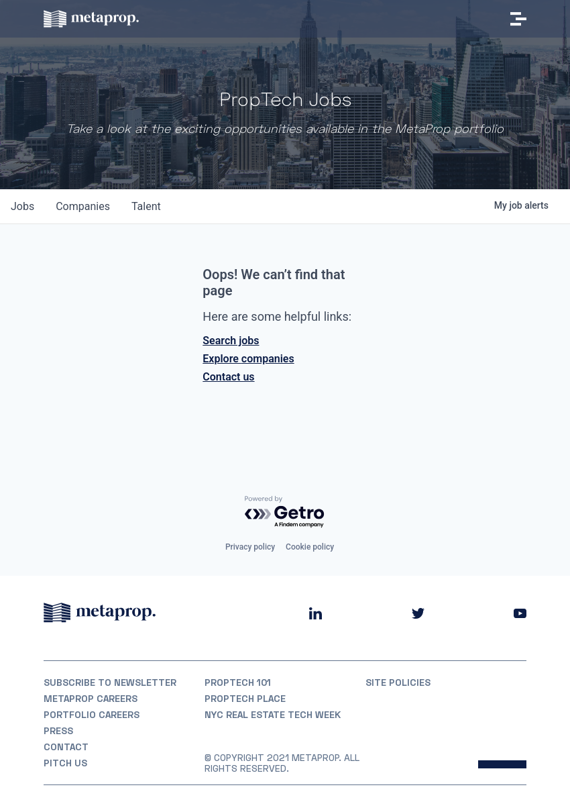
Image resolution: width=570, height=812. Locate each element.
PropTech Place (245, 698)
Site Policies (398, 682)
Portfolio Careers (91, 714)
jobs (22, 206)
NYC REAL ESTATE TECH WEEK (273, 714)
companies (83, 206)
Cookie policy (310, 547)
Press (58, 730)
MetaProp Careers (90, 698)
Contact (66, 747)
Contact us (228, 376)
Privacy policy (250, 547)
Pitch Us (65, 763)
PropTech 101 (238, 682)
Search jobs (231, 340)
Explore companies (248, 358)
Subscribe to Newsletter (110, 682)
